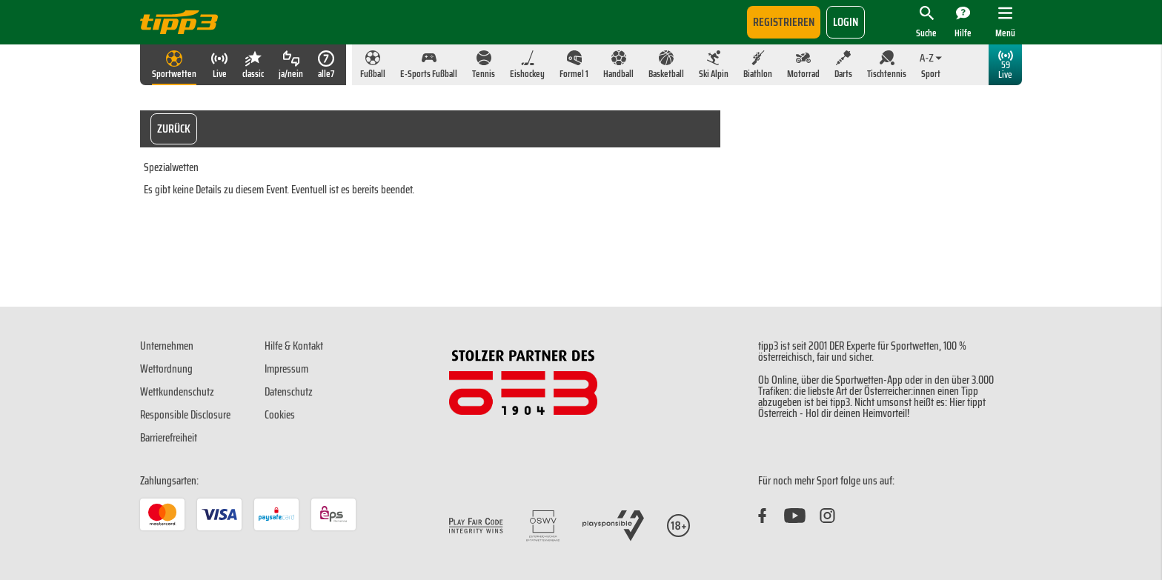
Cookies (280, 415)
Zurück (173, 128)
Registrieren (783, 22)
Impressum (286, 369)
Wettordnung (166, 369)
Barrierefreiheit (168, 438)
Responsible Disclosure (185, 415)
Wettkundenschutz (177, 392)
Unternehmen (166, 346)
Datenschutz (289, 392)
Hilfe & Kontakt (294, 346)
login (845, 22)
